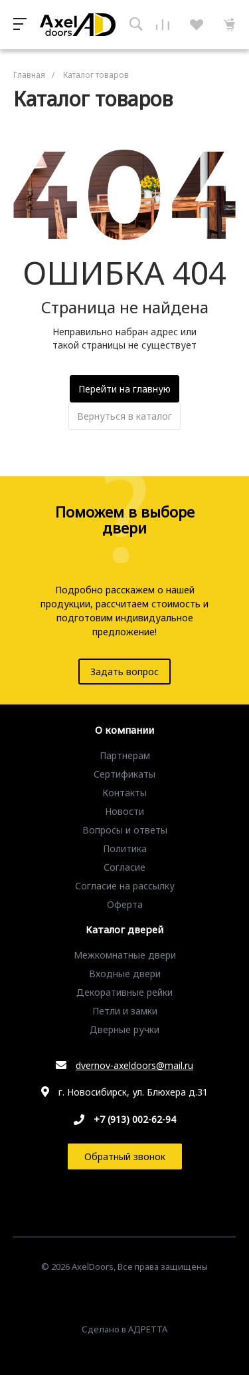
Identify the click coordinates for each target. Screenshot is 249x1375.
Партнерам (125, 755)
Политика (125, 848)
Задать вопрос (124, 671)
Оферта (125, 904)
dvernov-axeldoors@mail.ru (134, 1065)
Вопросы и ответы (124, 830)
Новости (124, 811)
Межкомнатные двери (125, 955)
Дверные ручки (124, 1029)
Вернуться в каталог (124, 416)
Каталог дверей (124, 930)
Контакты (124, 792)
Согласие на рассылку (125, 885)
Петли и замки (124, 1010)
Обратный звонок (124, 1156)
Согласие (124, 867)
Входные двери (125, 973)
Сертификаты (124, 774)
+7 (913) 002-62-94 (135, 1119)
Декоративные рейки (124, 992)
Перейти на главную (124, 388)
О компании (124, 730)
